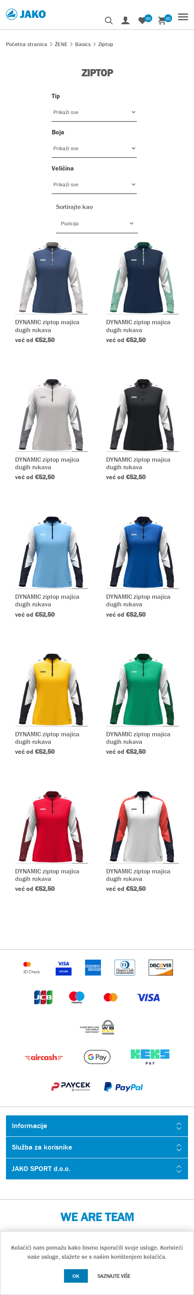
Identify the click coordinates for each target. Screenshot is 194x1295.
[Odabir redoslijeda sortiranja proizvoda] (97, 223)
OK (76, 1276)
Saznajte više (113, 1276)
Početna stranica (26, 44)
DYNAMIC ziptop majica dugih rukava (47, 325)
